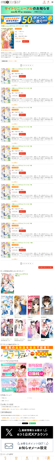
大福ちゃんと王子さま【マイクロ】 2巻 (22, 88)
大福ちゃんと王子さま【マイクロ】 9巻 (22, 223)
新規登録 (44, 2)
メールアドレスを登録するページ (32, 420)
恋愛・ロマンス (5, 400)
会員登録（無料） (6, 409)
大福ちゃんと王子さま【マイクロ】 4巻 (22, 127)
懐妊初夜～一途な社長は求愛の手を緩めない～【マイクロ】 (20, 339)
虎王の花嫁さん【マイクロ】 (34, 339)
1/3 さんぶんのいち (5, 315)
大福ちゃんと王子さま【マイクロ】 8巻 (22, 204)
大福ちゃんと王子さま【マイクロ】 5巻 (22, 146)
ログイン (48, 2)
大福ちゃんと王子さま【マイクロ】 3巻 (22, 107)
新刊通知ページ (19, 415)
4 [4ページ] (26, 65)
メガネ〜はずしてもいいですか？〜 (47, 315)
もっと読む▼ (14, 85)
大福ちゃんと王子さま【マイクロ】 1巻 (22, 69)
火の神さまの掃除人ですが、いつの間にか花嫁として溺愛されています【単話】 (7, 339)
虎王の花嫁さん (44, 339)
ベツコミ (21, 33)
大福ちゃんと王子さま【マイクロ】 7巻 (22, 184)
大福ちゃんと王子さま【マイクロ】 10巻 (22, 242)
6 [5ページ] (30, 65)
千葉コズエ (21, 31)
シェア (19, 423)
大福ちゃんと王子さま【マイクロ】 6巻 (22, 165)
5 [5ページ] (28, 65)
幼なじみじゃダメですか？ (20, 315)
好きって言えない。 (32, 315)
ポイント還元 (18, 28)
